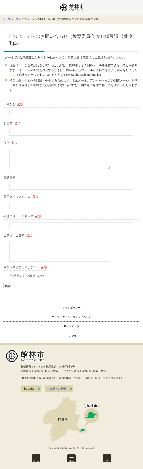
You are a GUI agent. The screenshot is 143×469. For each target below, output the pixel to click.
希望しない (36, 275)
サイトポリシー (71, 307)
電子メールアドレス (21, 196)
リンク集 (71, 335)
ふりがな (13, 104)
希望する (19, 275)
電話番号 (9, 177)
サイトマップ (71, 326)
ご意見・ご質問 (18, 235)
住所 (10, 142)
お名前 (12, 123)
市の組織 (28, 388)
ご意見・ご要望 (56, 388)
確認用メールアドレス (22, 216)
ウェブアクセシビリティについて (71, 317)
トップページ (10, 19)
